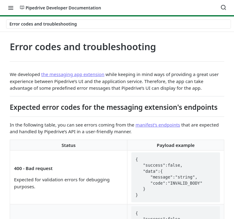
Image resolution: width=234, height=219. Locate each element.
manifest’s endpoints (158, 125)
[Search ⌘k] (223, 7)
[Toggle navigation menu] (10, 7)
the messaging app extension (72, 74)
